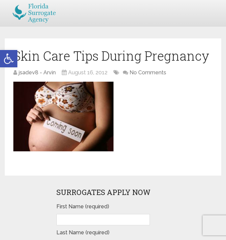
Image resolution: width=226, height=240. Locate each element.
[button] (8, 58)
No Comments (148, 72)
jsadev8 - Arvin (37, 72)
